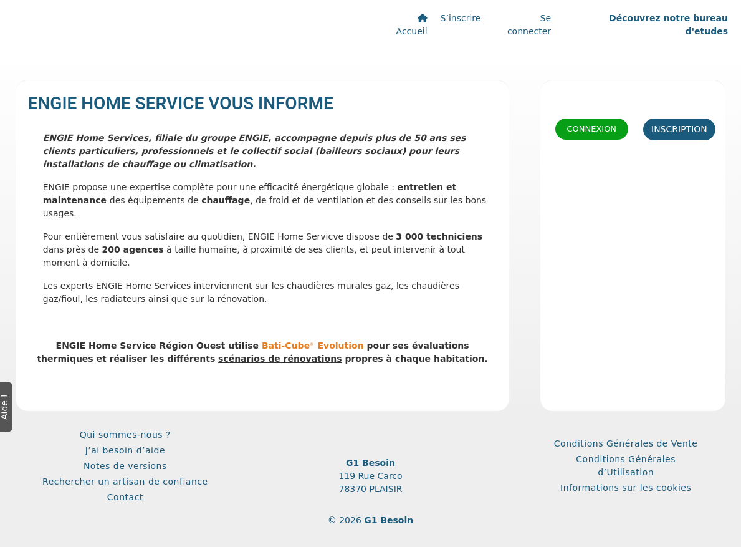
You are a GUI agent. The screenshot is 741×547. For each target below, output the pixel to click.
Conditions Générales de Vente (626, 443)
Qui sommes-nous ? (125, 435)
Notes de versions (125, 466)
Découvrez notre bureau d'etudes (668, 24)
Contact (125, 497)
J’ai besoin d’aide (125, 450)
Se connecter (529, 24)
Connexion (591, 128)
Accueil (412, 25)
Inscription (679, 129)
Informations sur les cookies (625, 488)
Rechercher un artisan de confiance (125, 481)
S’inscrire (461, 18)
